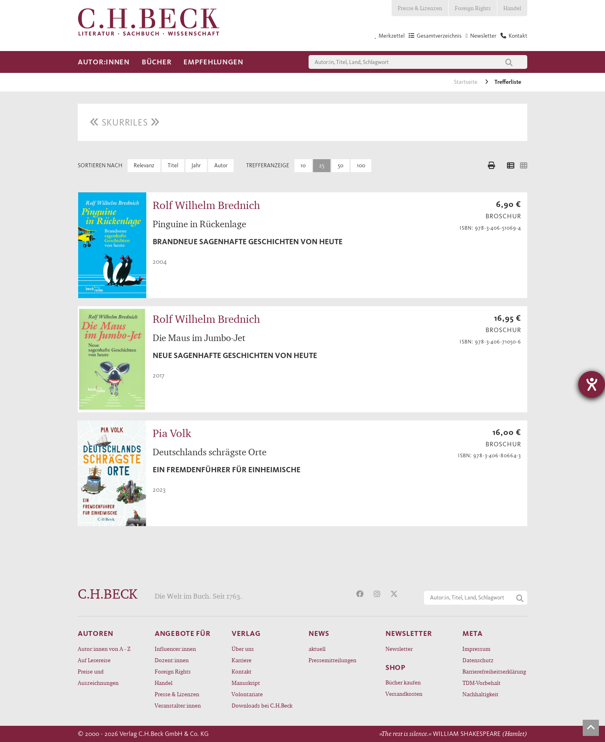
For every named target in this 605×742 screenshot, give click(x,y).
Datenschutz (478, 660)
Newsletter (399, 648)
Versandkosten (404, 693)
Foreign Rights (473, 7)
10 (303, 165)
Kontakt (241, 671)
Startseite (466, 82)
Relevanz (144, 165)
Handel (512, 7)
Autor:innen (104, 62)
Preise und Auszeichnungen (98, 677)
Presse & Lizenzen (420, 7)
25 (321, 165)
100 (361, 165)
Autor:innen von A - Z (104, 648)
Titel (173, 165)
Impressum (476, 648)
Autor (221, 165)
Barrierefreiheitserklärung (494, 671)
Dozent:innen (172, 660)
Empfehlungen (213, 62)
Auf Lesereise (94, 660)
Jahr (196, 165)
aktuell (317, 648)
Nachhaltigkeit (480, 694)
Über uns (243, 648)
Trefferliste (507, 82)
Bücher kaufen (403, 682)
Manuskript (246, 682)
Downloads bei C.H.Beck (262, 705)
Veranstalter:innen (178, 705)
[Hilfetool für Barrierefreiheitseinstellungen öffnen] (591, 384)
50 (340, 165)
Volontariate (247, 694)
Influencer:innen (175, 648)
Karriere (241, 660)
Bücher (156, 62)
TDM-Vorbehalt (481, 682)
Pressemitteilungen (332, 660)
